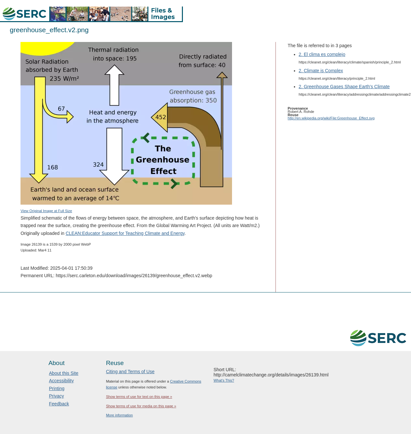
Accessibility (61, 380)
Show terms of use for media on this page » (141, 406)
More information (119, 415)
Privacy (56, 396)
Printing (56, 388)
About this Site (63, 373)
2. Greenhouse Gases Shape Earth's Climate (344, 86)
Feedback (59, 403)
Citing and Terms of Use (130, 371)
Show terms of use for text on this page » (139, 397)
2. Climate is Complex (321, 70)
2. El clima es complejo (322, 54)
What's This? (223, 380)
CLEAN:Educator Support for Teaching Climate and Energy (125, 233)
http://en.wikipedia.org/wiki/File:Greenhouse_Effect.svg (331, 118)
